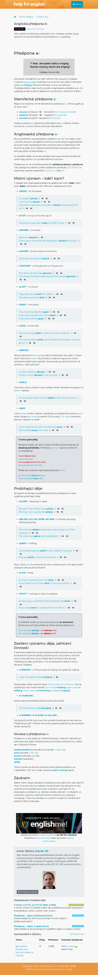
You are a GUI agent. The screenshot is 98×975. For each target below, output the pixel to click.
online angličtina (47, 835)
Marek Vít (41, 851)
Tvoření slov (42, 17)
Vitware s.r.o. (51, 966)
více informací (43, 838)
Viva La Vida (30, 82)
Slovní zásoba (26, 17)
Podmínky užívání (35, 969)
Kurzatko (70, 946)
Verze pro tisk (77, 934)
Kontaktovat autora (27, 892)
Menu (77, 4)
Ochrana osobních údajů (59, 969)
